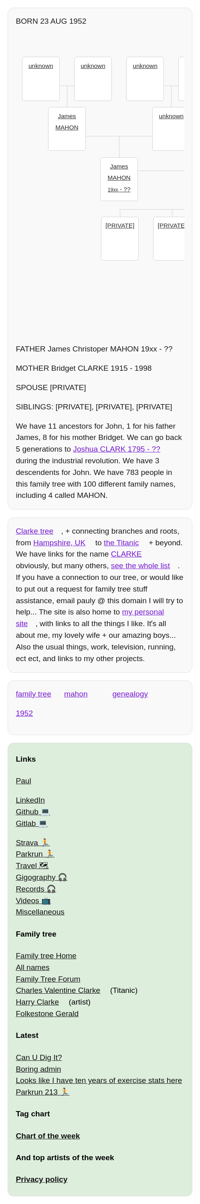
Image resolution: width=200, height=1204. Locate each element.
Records (30, 889)
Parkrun (29, 854)
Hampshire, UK (59, 542)
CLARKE (126, 554)
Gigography (35, 877)
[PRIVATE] (119, 225)
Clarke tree (34, 531)
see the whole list (140, 565)
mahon (76, 694)
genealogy (130, 694)
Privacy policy (41, 1179)
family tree (33, 694)
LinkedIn (30, 800)
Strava (27, 842)
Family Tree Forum (48, 979)
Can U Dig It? (39, 1057)
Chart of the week (48, 1136)
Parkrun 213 (37, 1092)
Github (27, 811)
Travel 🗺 (32, 865)
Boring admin (38, 1069)
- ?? (119, 177)
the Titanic (121, 542)
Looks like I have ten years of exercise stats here (99, 1080)
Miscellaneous (40, 912)
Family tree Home (46, 955)
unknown (40, 65)
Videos (27, 900)
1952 (24, 713)
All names (32, 967)
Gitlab (26, 823)
